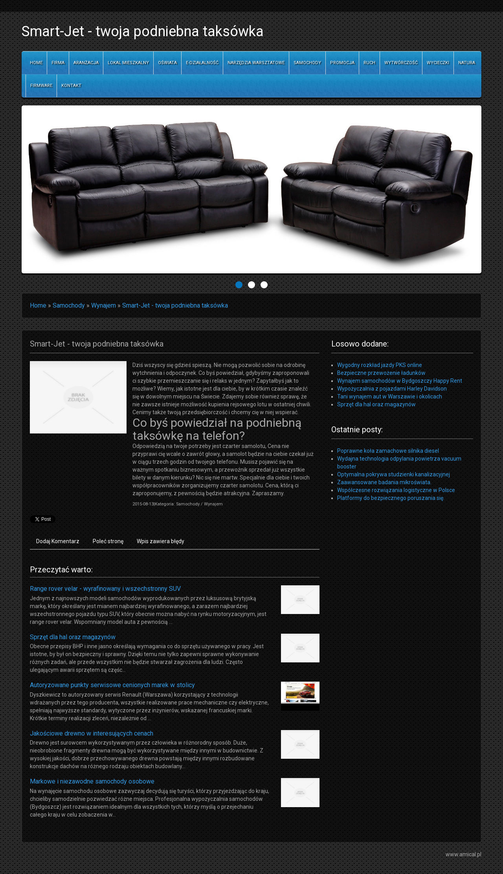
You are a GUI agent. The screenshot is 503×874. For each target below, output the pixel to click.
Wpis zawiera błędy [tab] (160, 541)
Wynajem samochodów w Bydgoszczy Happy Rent (399, 381)
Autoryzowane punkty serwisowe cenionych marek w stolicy (112, 685)
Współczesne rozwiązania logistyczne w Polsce (396, 490)
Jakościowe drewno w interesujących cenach (91, 733)
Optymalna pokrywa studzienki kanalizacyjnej (393, 474)
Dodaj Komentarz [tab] (57, 541)
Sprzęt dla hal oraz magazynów (73, 637)
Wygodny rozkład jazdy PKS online (379, 365)
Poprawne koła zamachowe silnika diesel (388, 451)
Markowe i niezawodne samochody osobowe (92, 781)
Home (38, 305)
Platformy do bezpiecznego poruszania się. (390, 498)
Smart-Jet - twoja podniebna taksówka (175, 305)
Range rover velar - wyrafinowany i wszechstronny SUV (105, 588)
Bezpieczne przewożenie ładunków (381, 373)
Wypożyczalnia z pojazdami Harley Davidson (392, 388)
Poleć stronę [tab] (108, 541)
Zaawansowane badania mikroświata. (384, 482)
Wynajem (103, 305)
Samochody (69, 305)
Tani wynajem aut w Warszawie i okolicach (389, 396)
